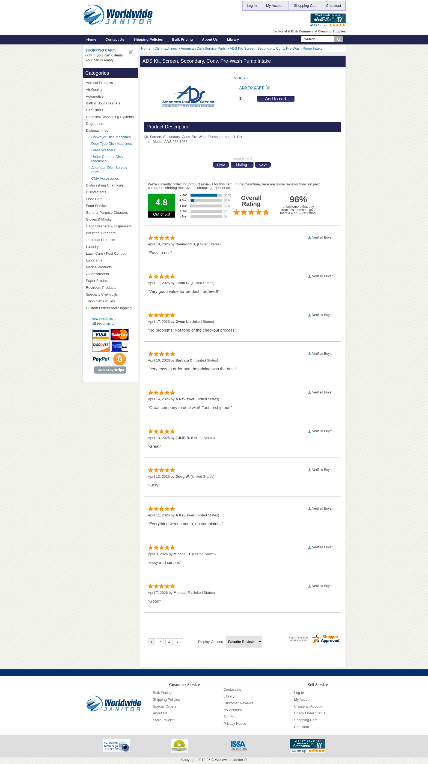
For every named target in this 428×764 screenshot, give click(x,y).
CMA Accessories (105, 178)
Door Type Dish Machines (111, 144)
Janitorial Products (110, 240)
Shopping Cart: (100, 50)
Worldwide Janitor (229, 760)
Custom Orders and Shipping (110, 308)
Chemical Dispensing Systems (110, 117)
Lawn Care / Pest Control (110, 253)
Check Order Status (309, 713)
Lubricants (94, 260)
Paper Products (110, 281)
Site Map (230, 717)
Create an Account (308, 706)
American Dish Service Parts (203, 48)
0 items (117, 55)
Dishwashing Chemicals (110, 185)
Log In (252, 6)
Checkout (333, 6)
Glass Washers (103, 150)
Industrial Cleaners (100, 233)
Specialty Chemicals (110, 294)
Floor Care (110, 199)
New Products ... (104, 319)
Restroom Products (110, 287)
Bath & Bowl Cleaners (103, 103)
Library (233, 39)
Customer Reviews (238, 703)
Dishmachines (165, 48)
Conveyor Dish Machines (111, 137)
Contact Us (114, 39)
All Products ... (103, 323)
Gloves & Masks (110, 219)
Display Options (210, 642)
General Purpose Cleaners (107, 212)
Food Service (96, 206)
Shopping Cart (305, 6)
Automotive (95, 96)
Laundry (110, 247)
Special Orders (164, 706)
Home (91, 39)
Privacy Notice (235, 723)
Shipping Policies (148, 39)
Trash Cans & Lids (110, 301)
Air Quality (110, 90)
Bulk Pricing (182, 39)
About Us (210, 39)
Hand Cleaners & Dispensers (110, 226)
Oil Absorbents (110, 274)
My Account (275, 6)
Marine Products (99, 267)
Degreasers (95, 124)
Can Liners (110, 110)
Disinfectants (110, 192)
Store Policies (163, 720)
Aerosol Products (110, 83)
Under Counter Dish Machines (107, 159)
